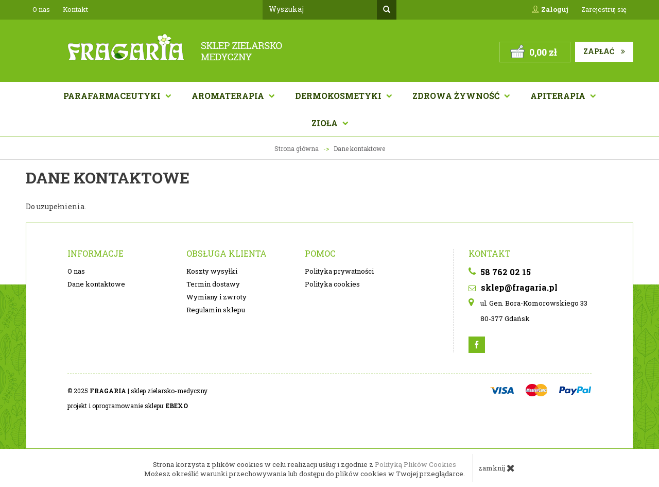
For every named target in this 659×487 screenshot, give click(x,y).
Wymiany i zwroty (216, 296)
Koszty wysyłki (211, 271)
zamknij (496, 468)
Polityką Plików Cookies (415, 464)
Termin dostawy (213, 284)
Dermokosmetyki (339, 95)
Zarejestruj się (604, 9)
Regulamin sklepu (215, 309)
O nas (41, 9)
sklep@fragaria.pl (513, 287)
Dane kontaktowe (96, 284)
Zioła (325, 122)
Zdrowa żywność (456, 95)
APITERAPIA (558, 95)
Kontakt (75, 9)
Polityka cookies (332, 284)
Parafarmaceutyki (113, 95)
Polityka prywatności (339, 271)
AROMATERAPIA (229, 95)
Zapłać (604, 51)
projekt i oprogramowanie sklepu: (127, 405)
